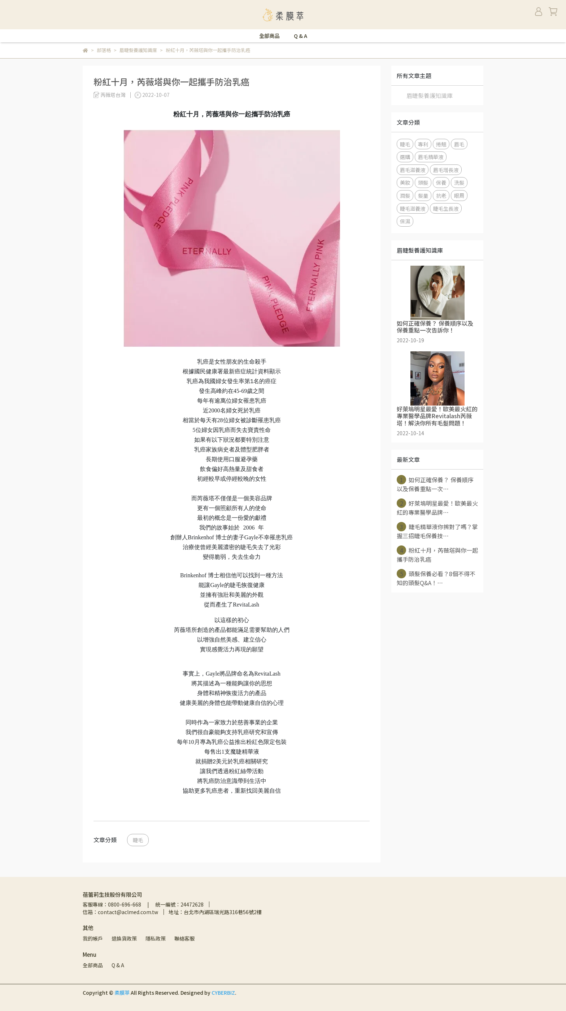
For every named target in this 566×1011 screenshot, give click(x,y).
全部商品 (269, 35)
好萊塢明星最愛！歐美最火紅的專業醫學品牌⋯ (437, 507)
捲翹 (441, 144)
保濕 (405, 221)
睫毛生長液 (445, 208)
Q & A (300, 35)
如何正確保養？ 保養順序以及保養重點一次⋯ (435, 484)
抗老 (441, 195)
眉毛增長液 (445, 170)
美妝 (405, 182)
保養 (441, 182)
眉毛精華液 (430, 156)
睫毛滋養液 (412, 208)
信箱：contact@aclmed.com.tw (120, 912)
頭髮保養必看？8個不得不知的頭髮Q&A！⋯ (436, 578)
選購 (405, 156)
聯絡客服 (184, 938)
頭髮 (423, 182)
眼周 (459, 195)
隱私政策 (155, 938)
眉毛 (459, 144)
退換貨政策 (124, 938)
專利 (423, 144)
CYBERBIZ (223, 992)
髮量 (423, 195)
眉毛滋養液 (412, 170)
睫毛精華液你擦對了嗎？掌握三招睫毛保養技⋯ (437, 531)
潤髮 (405, 195)
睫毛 (138, 840)
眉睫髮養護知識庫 (429, 95)
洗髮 (459, 182)
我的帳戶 (93, 938)
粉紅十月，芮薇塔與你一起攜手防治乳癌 (437, 554)
